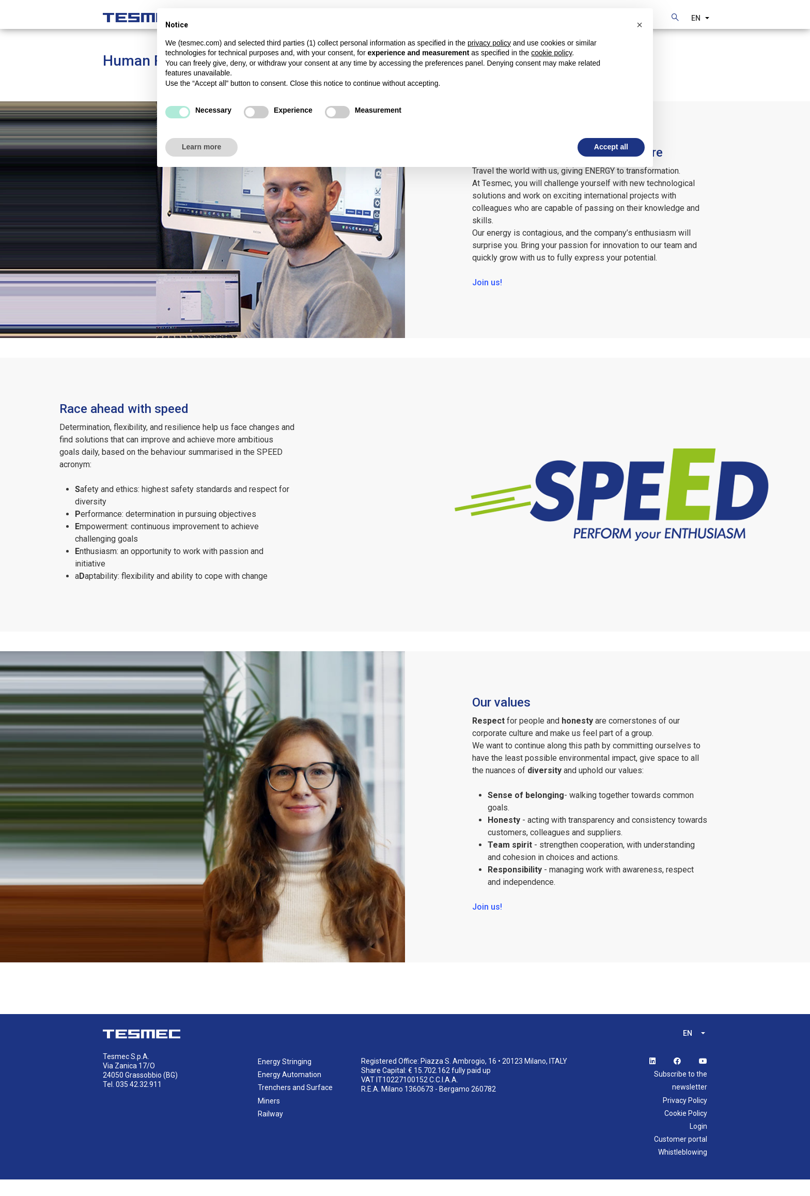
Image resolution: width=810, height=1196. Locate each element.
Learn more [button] (201, 147)
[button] (639, 25)
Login (698, 1142)
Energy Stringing (284, 1078)
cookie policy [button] (551, 53)
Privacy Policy (685, 1116)
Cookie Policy (685, 1129)
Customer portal (680, 1155)
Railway (270, 1130)
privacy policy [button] (489, 43)
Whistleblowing (682, 1168)
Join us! (487, 298)
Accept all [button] (611, 147)
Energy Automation (289, 1090)
